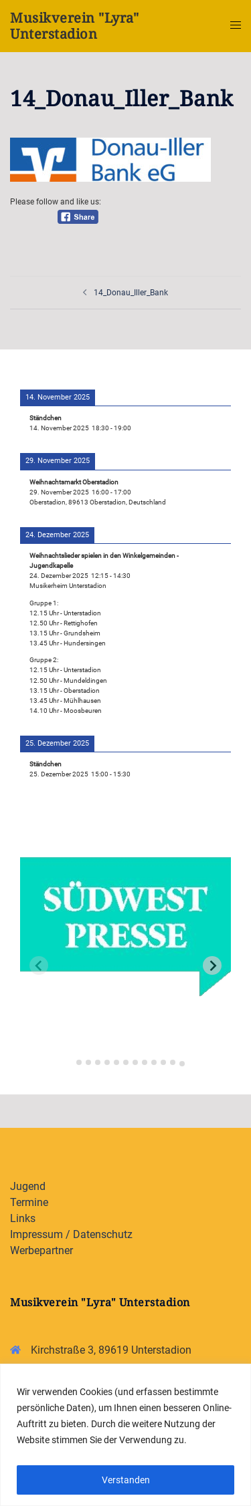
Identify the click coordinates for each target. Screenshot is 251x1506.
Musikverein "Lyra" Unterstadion (74, 26)
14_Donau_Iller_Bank (131, 292)
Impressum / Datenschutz (71, 1234)
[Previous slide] (38, 965)
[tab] (69, 1060)
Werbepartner (41, 1250)
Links (22, 1218)
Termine (29, 1202)
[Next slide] (212, 965)
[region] (125, 1435)
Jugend (28, 1186)
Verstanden (126, 1480)
